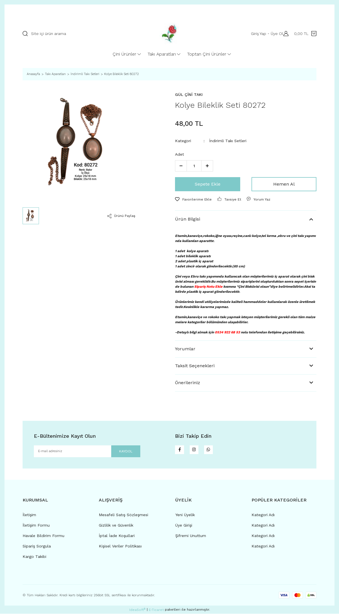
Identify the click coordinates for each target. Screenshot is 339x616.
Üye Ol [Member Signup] (274, 33)
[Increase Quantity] (207, 165)
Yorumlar (185, 348)
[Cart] (305, 33)
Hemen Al (284, 184)
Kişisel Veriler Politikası (120, 548)
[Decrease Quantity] (181, 165)
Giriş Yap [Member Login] (256, 33)
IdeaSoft (137, 612)
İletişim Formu (36, 527)
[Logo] (169, 33)
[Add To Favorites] (193, 199)
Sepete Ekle (207, 184)
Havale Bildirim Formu (43, 538)
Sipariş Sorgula (37, 548)
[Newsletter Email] (87, 452)
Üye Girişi (183, 527)
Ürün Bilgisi (187, 219)
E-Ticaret (156, 612)
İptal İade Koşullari (117, 538)
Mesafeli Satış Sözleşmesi (123, 517)
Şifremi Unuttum (190, 538)
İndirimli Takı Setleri (227, 140)
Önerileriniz (187, 382)
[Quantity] (194, 165)
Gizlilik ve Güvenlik (116, 527)
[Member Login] (284, 33)
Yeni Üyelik (185, 517)
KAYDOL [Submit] (119, 452)
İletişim (29, 517)
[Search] (80, 33)
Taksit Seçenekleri (195, 365)
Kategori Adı (263, 517)
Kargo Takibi (34, 558)
